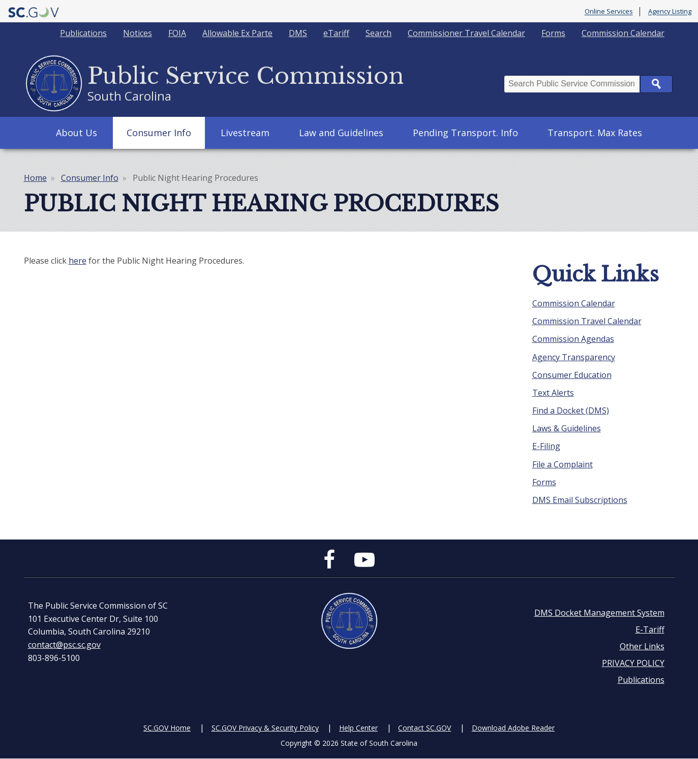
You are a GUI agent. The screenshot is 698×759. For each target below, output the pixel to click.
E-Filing (546, 446)
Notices (137, 33)
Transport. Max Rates (595, 132)
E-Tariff (649, 629)
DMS (298, 33)
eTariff (336, 33)
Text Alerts (553, 392)
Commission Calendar (623, 33)
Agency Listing (669, 11)
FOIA (177, 33)
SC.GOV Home (167, 728)
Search (378, 33)
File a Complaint (562, 464)
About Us (76, 132)
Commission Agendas (573, 338)
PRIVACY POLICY (633, 663)
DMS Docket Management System (599, 612)
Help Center (358, 728)
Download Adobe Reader (513, 728)
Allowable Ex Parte (237, 33)
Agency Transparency (573, 357)
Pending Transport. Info (465, 132)
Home (35, 177)
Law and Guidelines (341, 132)
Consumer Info (159, 132)
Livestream (245, 132)
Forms (553, 33)
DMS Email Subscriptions (579, 499)
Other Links (642, 646)
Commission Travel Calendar (587, 321)
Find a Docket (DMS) (570, 410)
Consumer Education (572, 375)
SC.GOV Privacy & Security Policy (265, 728)
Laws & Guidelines (566, 428)
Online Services (609, 11)
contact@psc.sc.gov (64, 644)
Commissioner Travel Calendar (466, 33)
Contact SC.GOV (424, 728)
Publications (83, 33)
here (77, 260)
